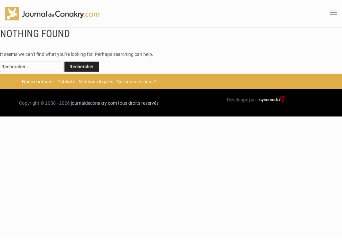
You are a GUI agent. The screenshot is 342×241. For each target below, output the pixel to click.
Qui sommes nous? (136, 81)
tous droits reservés (138, 103)
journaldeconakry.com (94, 103)
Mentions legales (95, 81)
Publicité (66, 81)
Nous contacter (38, 81)
